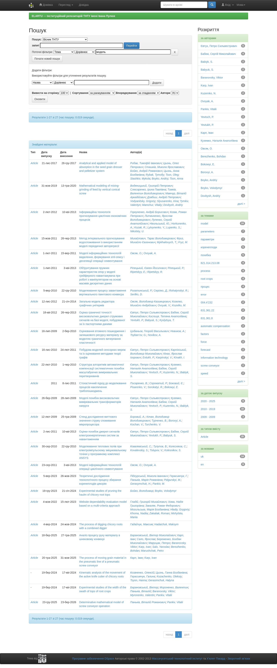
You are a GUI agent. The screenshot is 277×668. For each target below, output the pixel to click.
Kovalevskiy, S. (139, 450)
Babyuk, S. (151, 320)
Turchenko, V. (153, 424)
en (202, 464)
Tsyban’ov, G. (138, 335)
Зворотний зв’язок (239, 658)
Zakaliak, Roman (159, 513)
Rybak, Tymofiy (155, 174)
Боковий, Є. (176, 383)
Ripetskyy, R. (155, 271)
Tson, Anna (176, 178)
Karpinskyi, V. (164, 357)
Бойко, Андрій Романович (146, 170)
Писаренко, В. (139, 383)
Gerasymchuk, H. (140, 483)
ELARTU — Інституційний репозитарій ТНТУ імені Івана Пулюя (73, 16)
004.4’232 (207, 302)
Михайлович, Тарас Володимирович (152, 238)
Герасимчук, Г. (178, 476)
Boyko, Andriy (160, 178)
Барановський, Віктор (144, 587)
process (205, 270)
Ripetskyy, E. (138, 271)
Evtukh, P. (148, 357)
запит (35, 45)
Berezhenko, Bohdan (213, 156)
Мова (241, 4)
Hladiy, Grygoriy (179, 509)
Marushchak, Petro (152, 550)
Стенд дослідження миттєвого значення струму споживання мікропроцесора (98, 420)
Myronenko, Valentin (142, 595)
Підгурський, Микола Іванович (149, 476)
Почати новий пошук (47, 58)
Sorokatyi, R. (155, 387)
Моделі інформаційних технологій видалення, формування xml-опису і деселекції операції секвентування (101, 257)
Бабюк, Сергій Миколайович (218, 53)
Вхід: (228, 4)
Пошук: (37, 39)
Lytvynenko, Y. (156, 227)
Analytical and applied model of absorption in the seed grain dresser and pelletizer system (100, 167)
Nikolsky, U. (137, 231)
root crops (207, 278)
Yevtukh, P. (137, 320)
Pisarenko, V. (138, 387)
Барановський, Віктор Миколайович (153, 535)
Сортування (80, 92)
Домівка (46, 4)
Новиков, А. (177, 331)
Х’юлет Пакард (216, 658)
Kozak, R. (140, 227)
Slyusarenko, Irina (168, 201)
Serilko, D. (136, 294)
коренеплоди (209, 247)
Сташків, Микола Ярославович (164, 167)
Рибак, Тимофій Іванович (146, 163)
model (204, 223)
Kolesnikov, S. (172, 450)
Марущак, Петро (159, 542)
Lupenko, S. (173, 227)
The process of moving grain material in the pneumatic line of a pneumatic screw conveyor (102, 561)
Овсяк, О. (136, 253)
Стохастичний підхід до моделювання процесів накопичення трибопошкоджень (102, 387)
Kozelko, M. (179, 305)
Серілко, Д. (161, 290)
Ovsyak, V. (164, 305)
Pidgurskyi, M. (172, 479)
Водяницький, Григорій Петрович (151, 185)
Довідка (83, 4)
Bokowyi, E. (171, 387)
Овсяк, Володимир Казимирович (150, 301)
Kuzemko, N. (171, 372)
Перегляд (65, 4)
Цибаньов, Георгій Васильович (149, 331)
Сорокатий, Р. (158, 383)
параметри (207, 239)
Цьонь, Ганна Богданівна (171, 572)
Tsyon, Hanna (138, 580)
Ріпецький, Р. (176, 268)
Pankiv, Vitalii (164, 595)
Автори (165, 92)
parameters (207, 231)
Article (34, 163)
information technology (214, 357)
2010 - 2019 (208, 409)
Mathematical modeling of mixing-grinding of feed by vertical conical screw (99, 189)
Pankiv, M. (159, 483)
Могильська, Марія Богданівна (149, 509)
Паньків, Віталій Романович (148, 602)
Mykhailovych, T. (167, 242)
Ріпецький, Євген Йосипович (148, 268)
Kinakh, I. (179, 357)
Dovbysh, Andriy (173, 204)
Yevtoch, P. (155, 372)
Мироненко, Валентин (174, 587)
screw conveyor (210, 365)
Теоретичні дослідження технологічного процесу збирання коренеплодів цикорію (100, 479)
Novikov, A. (154, 335)
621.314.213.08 (210, 263)
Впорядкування (126, 92)
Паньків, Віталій (140, 591)
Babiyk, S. (207, 61)
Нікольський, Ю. (160, 223)
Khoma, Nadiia (139, 513)
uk (202, 456)
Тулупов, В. (160, 446)
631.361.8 (207, 318)
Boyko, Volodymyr (165, 490)
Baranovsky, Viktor (164, 591)
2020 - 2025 (208, 401)
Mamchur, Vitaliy (152, 204)
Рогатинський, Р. (141, 290)
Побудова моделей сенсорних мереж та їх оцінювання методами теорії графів (102, 353)
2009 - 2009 (208, 416)
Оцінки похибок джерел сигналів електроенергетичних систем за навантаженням (99, 435)
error (204, 294)
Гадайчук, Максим (141, 524)
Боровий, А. (137, 416)
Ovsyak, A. (150, 253)
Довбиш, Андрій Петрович (164, 197)
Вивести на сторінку (45, 92)
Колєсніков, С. (178, 446)
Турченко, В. (159, 420)
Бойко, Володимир (141, 490)
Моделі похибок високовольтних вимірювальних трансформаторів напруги (100, 402)
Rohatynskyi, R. (178, 290)
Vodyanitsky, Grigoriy (142, 201)
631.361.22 (207, 310)
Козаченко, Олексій (142, 572)
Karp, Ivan (144, 546)
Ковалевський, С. (141, 446)
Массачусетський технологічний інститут (177, 658)
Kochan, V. (136, 424)
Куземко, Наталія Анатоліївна (219, 140)
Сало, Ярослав (146, 539)
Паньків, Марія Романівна (146, 479)
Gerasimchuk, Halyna (161, 580)
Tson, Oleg (172, 174)
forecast (205, 349)
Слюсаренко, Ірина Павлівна (148, 189)
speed (204, 373)
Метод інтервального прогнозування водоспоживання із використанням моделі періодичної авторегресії (101, 242)
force (204, 341)
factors (205, 334)
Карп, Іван (136, 557)
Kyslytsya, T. (166, 320)
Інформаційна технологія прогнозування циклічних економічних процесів (103, 215)
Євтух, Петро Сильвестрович (149, 312)
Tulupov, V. (156, 450)
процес (205, 286)
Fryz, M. (183, 242)
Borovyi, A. (175, 420)
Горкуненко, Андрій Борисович (149, 212)
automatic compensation (215, 326)
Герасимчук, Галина (142, 576)
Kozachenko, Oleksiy (169, 576)
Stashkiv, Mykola (140, 178)
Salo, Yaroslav (160, 546)
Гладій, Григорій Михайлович (148, 501)
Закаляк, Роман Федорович (162, 505)
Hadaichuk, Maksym (166, 524)
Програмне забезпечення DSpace (93, 658)
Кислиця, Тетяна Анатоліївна (167, 316)
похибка (206, 255)
